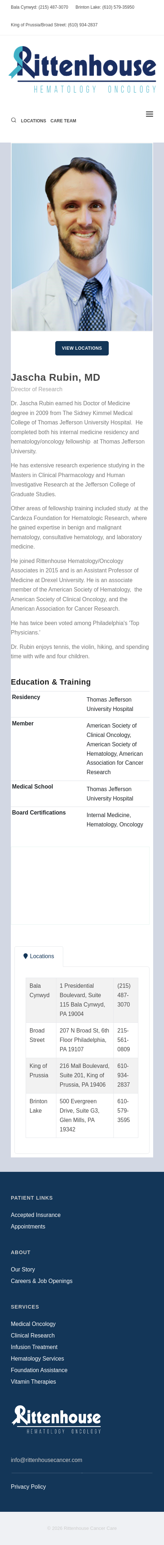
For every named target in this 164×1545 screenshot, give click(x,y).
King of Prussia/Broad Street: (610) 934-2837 (54, 24)
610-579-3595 (123, 1110)
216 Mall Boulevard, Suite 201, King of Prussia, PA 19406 (84, 1075)
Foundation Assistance (39, 1370)
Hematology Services (37, 1359)
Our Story (23, 1269)
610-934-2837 (123, 1075)
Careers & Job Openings (42, 1281)
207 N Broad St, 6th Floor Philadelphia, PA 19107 (84, 1039)
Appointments (28, 1226)
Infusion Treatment (34, 1347)
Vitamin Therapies (33, 1382)
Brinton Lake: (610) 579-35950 (104, 7)
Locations (33, 120)
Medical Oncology (33, 1324)
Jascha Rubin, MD (55, 377)
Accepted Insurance (36, 1215)
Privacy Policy (28, 1487)
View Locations (82, 348)
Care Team (63, 120)
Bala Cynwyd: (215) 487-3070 (39, 7)
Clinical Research (33, 1335)
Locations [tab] (38, 956)
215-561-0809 (123, 1039)
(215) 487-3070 (123, 995)
